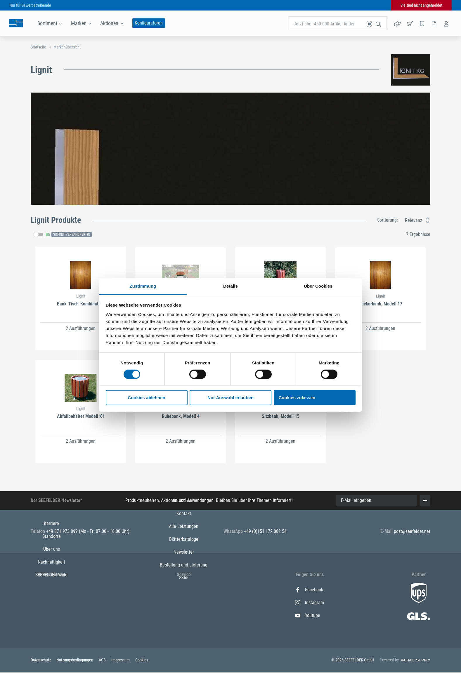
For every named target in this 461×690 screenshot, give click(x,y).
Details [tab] (230, 285)
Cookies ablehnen (146, 397)
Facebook (309, 589)
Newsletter (184, 641)
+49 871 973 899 (62, 531)
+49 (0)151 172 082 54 (265, 531)
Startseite (38, 47)
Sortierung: (387, 220)
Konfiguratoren (149, 23)
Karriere (51, 589)
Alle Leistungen (183, 615)
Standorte (51, 602)
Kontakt (183, 602)
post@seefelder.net (412, 531)
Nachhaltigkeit (51, 628)
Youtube (307, 615)
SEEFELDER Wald (51, 641)
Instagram (309, 602)
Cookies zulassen (297, 397)
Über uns (51, 615)
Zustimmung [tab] (143, 285)
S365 (183, 667)
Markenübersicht (67, 47)
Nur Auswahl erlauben (230, 397)
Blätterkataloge (183, 628)
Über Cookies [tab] (318, 285)
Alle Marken (183, 589)
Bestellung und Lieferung (183, 654)
